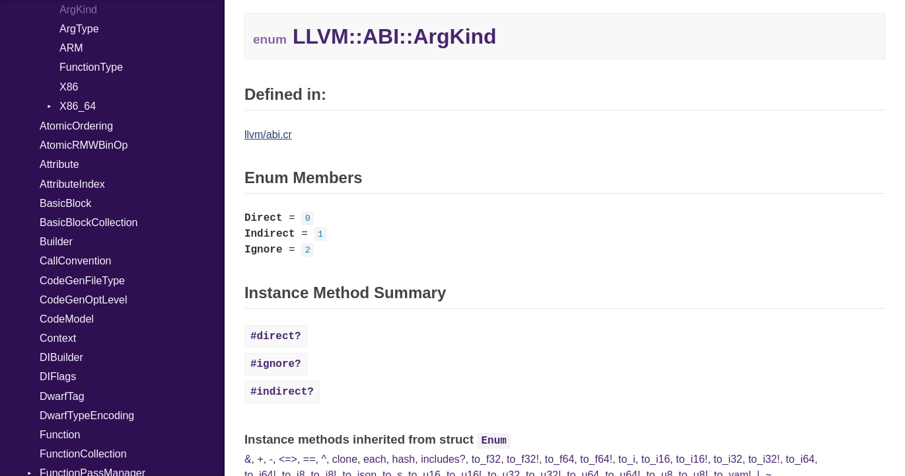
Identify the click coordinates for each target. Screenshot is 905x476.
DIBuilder (61, 357)
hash (404, 459)
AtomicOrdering (76, 126)
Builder (56, 241)
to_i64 (800, 459)
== (309, 459)
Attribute (59, 164)
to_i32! (764, 459)
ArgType (79, 28)
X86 (68, 87)
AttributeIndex (72, 184)
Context (58, 338)
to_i (626, 459)
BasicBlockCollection (89, 222)
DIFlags (58, 376)
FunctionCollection (83, 453)
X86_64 (77, 106)
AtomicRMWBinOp (83, 145)
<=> (288, 459)
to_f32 (486, 459)
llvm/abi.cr (268, 134)
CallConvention (76, 260)
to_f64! (596, 459)
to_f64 (559, 459)
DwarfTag (62, 396)
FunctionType (91, 67)
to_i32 (727, 459)
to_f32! (523, 459)
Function (60, 434)
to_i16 (655, 459)
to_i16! (691, 459)
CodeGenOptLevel (83, 299)
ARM (71, 48)
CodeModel (67, 319)
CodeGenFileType (82, 280)
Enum (494, 441)
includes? (443, 459)
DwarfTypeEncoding (87, 415)
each (374, 459)
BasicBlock (65, 203)
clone (344, 459)
